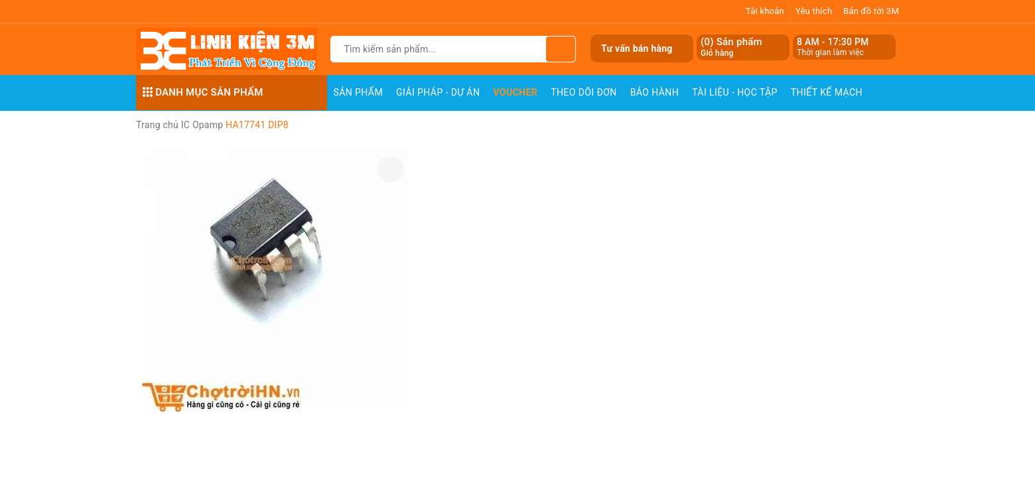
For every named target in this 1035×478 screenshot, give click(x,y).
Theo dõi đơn (584, 92)
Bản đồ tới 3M (871, 11)
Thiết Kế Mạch (826, 92)
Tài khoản (765, 11)
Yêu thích (814, 11)
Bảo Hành (654, 92)
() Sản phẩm (731, 47)
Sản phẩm (358, 92)
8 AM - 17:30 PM (833, 42)
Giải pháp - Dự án (438, 92)
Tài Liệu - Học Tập (735, 92)
